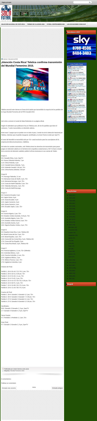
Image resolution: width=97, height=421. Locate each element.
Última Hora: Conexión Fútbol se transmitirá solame (75, 102)
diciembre (71, 227)
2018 (70, 217)
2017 (70, 219)
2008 (70, 276)
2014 (70, 260)
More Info (82, 122)
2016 (70, 222)
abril (69, 248)
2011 (70, 268)
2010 (70, 270)
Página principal (6, 2)
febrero (70, 254)
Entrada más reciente (9, 388)
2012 (70, 265)
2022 (70, 206)
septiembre (71, 235)
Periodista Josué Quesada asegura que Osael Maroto (77, 74)
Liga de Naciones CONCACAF (76, 24)
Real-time (71, 122)
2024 (70, 200)
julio (69, 240)
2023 (70, 203)
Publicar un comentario (8, 383)
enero (70, 256)
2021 (70, 208)
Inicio (34, 387)
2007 (70, 278)
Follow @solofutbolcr (54, 12)
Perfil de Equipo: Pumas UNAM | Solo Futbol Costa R (76, 85)
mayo (70, 246)
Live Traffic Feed (77, 64)
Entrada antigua (57, 388)
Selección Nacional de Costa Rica (13, 24)
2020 (70, 211)
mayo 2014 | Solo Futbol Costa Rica (76, 91)
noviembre (71, 230)
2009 (70, 273)
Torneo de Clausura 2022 (35, 24)
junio (70, 243)
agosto (70, 238)
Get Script (76, 122)
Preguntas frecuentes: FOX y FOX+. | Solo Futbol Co (75, 69)
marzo (70, 251)
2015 (70, 225)
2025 (70, 198)
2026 (70, 195)
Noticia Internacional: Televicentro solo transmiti (75, 113)
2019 (70, 214)
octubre (70, 232)
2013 (70, 262)
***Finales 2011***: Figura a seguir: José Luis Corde (76, 80)
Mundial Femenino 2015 (17, 370)
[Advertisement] (33, 43)
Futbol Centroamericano (56, 24)
